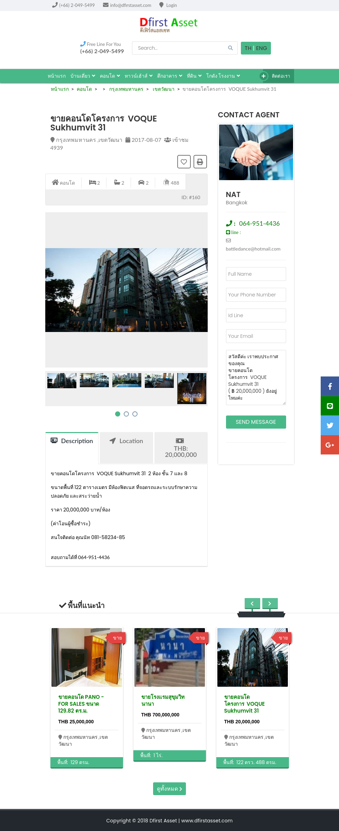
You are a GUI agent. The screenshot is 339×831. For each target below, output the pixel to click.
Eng (261, 48)
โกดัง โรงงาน (223, 75)
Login (168, 5)
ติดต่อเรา (276, 76)
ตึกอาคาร (169, 75)
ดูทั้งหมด (169, 789)
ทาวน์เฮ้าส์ (138, 75)
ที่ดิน (194, 75)
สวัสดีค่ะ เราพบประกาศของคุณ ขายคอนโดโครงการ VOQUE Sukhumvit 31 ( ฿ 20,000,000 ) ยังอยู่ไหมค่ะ (256, 377)
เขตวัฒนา (163, 89)
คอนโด (110, 75)
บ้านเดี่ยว (82, 75)
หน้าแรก (57, 75)
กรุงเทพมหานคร (125, 89)
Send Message (256, 422)
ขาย (117, 637)
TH (248, 48)
